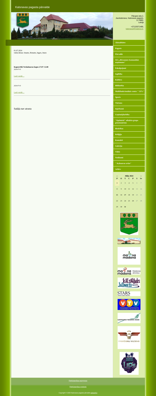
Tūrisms (118, 103)
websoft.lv (93, 393)
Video (117, 152)
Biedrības (119, 128)
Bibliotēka (119, 85)
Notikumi (119, 157)
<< (117, 176)
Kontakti (119, 140)
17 (125, 195)
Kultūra (118, 80)
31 (125, 207)
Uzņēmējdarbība (122, 114)
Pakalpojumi (120, 68)
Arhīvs (118, 169)
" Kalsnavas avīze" (123, 163)
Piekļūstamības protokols (77, 387)
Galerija (118, 146)
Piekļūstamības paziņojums (78, 381)
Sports (118, 97)
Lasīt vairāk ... (19, 76)
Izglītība (118, 74)
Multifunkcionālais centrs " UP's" (129, 91)
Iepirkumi (119, 109)
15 (117, 195)
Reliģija (118, 134)
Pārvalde (119, 54)
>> (141, 176)
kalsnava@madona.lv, (135, 29)
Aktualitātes (120, 42)
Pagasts (118, 48)
